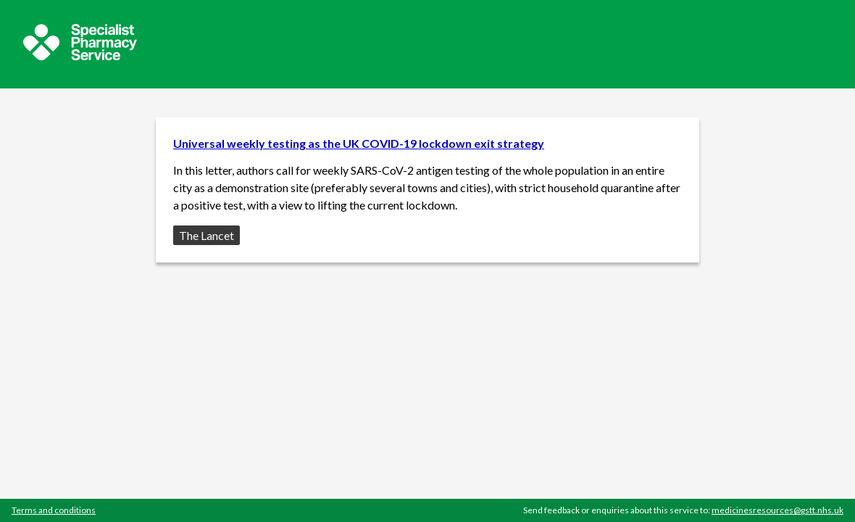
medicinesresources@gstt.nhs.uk (777, 510)
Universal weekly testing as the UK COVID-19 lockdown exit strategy (358, 143)
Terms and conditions (54, 510)
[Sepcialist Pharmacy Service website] (80, 56)
